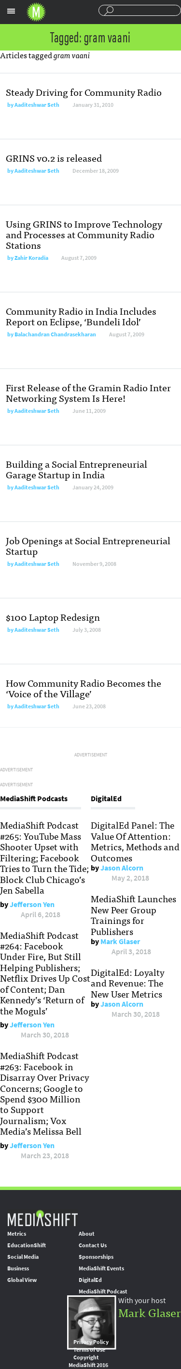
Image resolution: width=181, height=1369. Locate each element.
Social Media (23, 1257)
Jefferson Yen (32, 904)
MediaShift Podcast (103, 1291)
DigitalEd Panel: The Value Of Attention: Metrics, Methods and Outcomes (135, 841)
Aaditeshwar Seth (36, 105)
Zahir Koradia (31, 258)
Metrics (16, 1234)
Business (18, 1268)
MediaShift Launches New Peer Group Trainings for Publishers (133, 914)
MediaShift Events (101, 1268)
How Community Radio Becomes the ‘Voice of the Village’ (83, 688)
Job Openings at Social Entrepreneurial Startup (88, 545)
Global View (22, 1280)
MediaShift (42, 1217)
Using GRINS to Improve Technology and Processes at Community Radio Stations (84, 234)
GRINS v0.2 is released (54, 158)
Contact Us (93, 1245)
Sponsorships (96, 1257)
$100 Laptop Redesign (53, 617)
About (87, 1234)
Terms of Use (89, 1350)
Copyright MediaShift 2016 (88, 1361)
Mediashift (36, 12)
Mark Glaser (120, 941)
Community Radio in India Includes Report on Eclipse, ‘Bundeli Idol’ (81, 316)
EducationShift (26, 1245)
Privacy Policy (91, 1342)
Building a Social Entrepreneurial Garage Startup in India (76, 469)
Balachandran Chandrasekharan (55, 334)
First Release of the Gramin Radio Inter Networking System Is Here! (88, 392)
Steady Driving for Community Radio (84, 92)
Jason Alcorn (121, 868)
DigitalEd (90, 1280)
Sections (11, 11)
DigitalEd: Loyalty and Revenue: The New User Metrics (128, 983)
